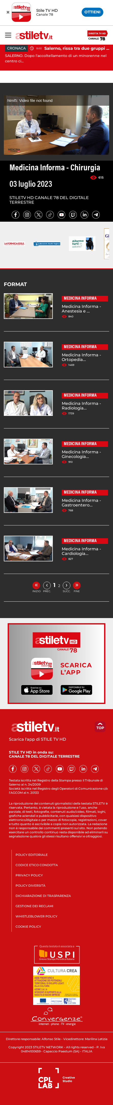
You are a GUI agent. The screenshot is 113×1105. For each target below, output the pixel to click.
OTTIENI (92, 11)
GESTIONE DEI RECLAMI (34, 906)
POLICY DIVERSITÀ (30, 885)
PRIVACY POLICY (29, 875)
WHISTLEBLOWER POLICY (36, 916)
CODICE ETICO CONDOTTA (37, 865)
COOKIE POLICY (28, 926)
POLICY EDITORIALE (32, 855)
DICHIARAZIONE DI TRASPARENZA (43, 896)
